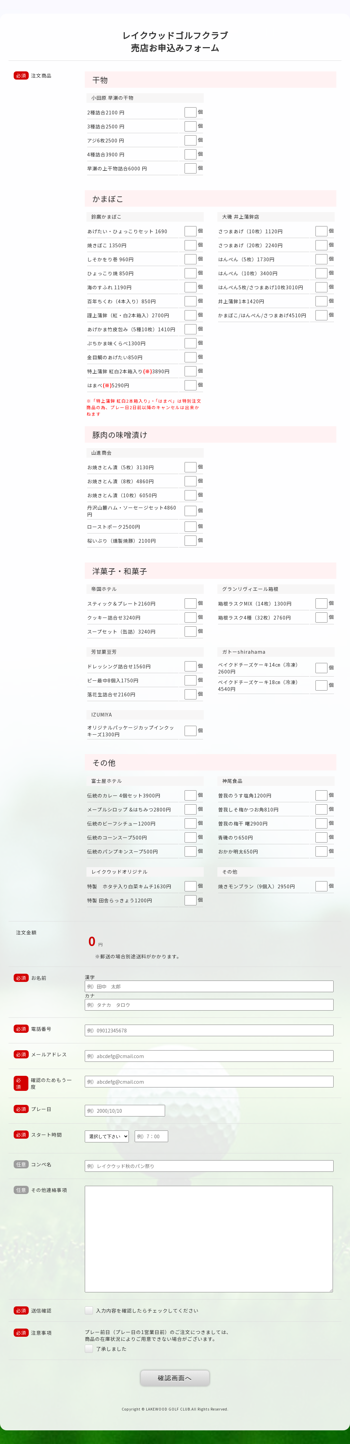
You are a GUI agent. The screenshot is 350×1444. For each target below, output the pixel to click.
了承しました (106, 1348)
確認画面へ (175, 1378)
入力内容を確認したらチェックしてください (142, 1310)
